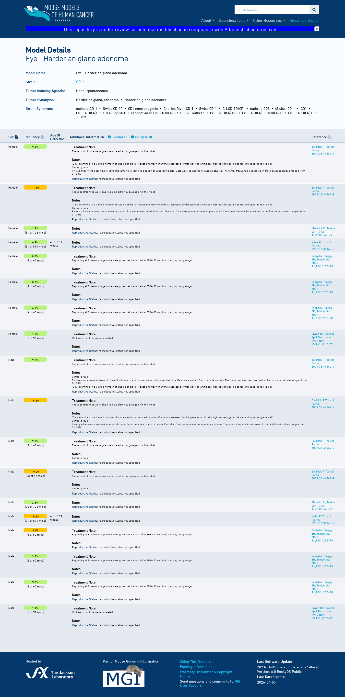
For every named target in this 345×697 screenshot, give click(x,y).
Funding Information (196, 666)
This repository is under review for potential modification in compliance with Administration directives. (191, 29)
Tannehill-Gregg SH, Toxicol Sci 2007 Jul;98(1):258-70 (323, 259)
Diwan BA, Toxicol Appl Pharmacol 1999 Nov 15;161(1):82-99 (322, 339)
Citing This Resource (196, 661)
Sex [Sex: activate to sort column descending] (11, 137)
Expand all (119, 137)
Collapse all (143, 137)
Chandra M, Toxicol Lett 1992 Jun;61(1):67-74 (323, 231)
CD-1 (80, 81)
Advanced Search (305, 20)
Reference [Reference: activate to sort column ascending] (318, 137)
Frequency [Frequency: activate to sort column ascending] (32, 137)
